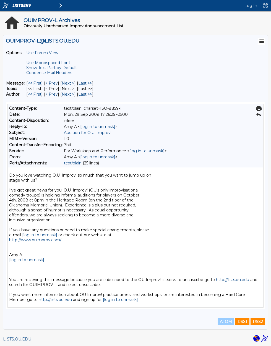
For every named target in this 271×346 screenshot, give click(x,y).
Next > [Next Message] (68, 83)
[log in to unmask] (97, 126)
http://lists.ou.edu (232, 279)
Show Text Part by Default (51, 67)
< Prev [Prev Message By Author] (51, 94)
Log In (250, 5)
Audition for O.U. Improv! (87, 132)
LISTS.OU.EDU (17, 339)
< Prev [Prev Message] (51, 83)
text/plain (73, 163)
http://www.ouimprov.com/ (35, 239)
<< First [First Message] (34, 83)
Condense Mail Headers (49, 72)
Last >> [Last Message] (85, 83)
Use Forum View (42, 52)
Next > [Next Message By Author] (68, 94)
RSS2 (258, 321)
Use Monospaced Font (48, 62)
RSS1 (242, 321)
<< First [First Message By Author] (34, 94)
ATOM (226, 321)
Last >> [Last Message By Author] (85, 94)
